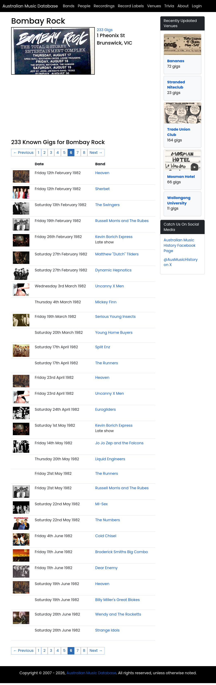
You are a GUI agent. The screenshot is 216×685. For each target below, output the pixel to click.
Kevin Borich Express (113, 236)
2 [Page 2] (44, 152)
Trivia (169, 6)
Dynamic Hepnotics (113, 270)
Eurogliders (105, 409)
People (84, 6)
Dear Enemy (106, 567)
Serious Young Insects (115, 316)
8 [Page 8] (84, 152)
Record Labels (131, 6)
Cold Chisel (105, 535)
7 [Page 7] (78, 152)
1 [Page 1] (38, 152)
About (183, 6)
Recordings (104, 6)
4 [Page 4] (57, 152)
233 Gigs (105, 29)
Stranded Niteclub (176, 84)
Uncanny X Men (109, 286)
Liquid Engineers (110, 459)
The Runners (106, 363)
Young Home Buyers (114, 332)
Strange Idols (107, 630)
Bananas (175, 60)
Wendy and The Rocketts (118, 614)
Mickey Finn (105, 302)
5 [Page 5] (64, 152)
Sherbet (102, 188)
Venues (154, 6)
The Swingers (107, 204)
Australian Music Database (30, 6)
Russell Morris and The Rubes (122, 220)
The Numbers (107, 519)
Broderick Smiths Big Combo (121, 551)
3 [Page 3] (51, 152)
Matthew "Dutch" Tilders (117, 254)
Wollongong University (179, 200)
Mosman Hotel (181, 176)
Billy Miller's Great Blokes (117, 599)
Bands (68, 6)
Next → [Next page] (96, 152)
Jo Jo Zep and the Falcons (119, 443)
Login (197, 6)
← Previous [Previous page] (23, 152)
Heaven (102, 172)
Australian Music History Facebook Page (180, 245)
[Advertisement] (83, 108)
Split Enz (102, 347)
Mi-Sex (101, 503)
